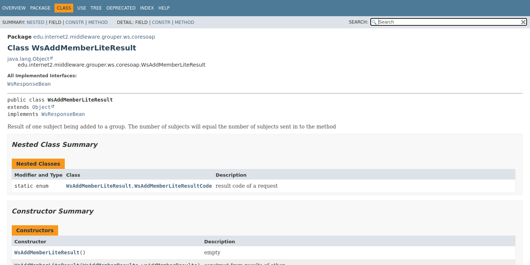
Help (164, 8)
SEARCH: (358, 22)
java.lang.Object (28, 59)
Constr (75, 22)
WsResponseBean (29, 84)
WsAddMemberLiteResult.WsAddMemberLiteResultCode (139, 186)
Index (147, 8)
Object (41, 107)
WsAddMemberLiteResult (47, 252)
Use (81, 8)
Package (40, 8)
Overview (14, 8)
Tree (96, 8)
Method (98, 22)
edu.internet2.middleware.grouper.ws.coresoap (94, 37)
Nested (35, 22)
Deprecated (121, 8)
